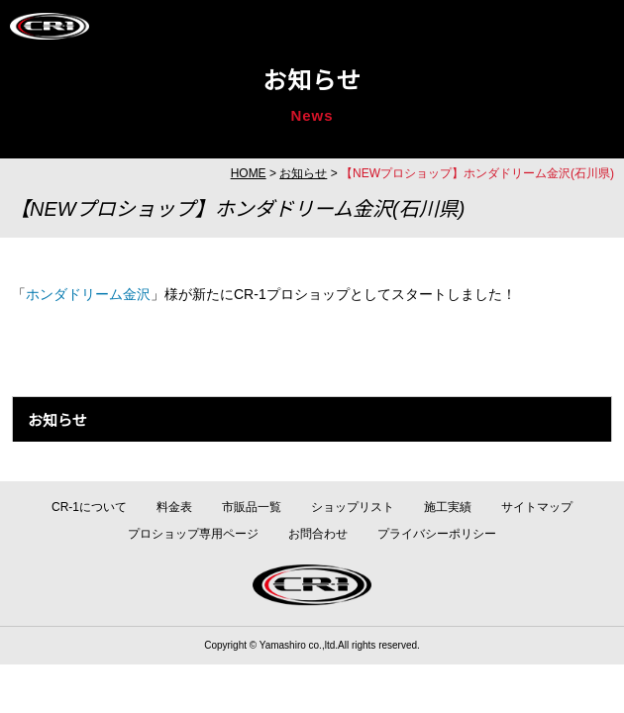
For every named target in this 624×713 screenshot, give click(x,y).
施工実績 (447, 507)
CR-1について (89, 507)
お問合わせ (318, 534)
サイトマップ (536, 507)
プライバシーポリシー (436, 534)
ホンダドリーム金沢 (88, 294)
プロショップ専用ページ (193, 534)
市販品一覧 (251, 507)
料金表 (174, 507)
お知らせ (303, 173)
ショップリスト (352, 507)
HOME (248, 173)
